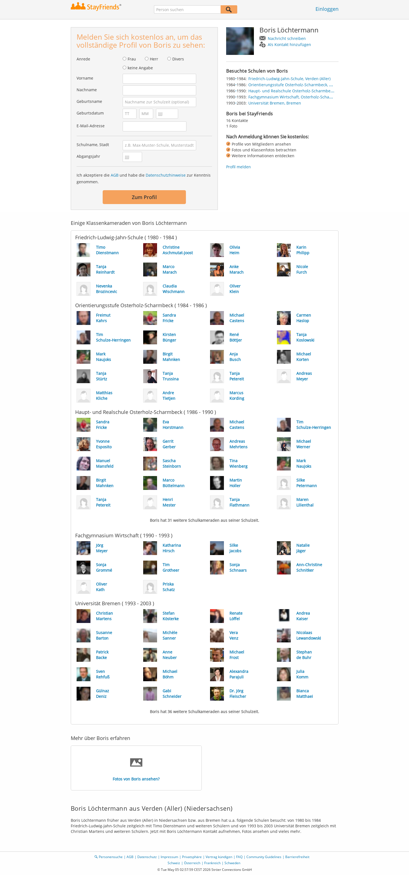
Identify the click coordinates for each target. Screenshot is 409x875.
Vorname (85, 78)
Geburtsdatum (90, 113)
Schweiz (174, 863)
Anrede (83, 59)
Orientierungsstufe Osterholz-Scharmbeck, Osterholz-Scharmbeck (309, 84)
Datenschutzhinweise (166, 175)
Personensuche (111, 856)
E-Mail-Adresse (91, 125)
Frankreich (212, 863)
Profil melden (238, 166)
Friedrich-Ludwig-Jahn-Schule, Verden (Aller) (289, 78)
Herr (154, 59)
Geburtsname (89, 101)
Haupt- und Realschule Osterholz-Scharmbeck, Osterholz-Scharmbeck (313, 90)
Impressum (169, 856)
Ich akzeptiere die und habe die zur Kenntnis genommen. (144, 178)
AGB (114, 175)
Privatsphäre (192, 856)
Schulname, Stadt (93, 144)
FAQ (239, 856)
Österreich (192, 863)
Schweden (232, 863)
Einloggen (327, 9)
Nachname (87, 89)
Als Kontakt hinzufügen (289, 44)
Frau (132, 59)
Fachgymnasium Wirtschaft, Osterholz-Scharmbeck (295, 97)
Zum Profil (144, 197)
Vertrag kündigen (219, 856)
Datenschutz (147, 856)
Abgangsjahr (88, 156)
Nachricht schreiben (287, 38)
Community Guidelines (263, 856)
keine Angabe (140, 67)
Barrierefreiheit (297, 856)
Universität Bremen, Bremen (274, 103)
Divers (178, 59)
